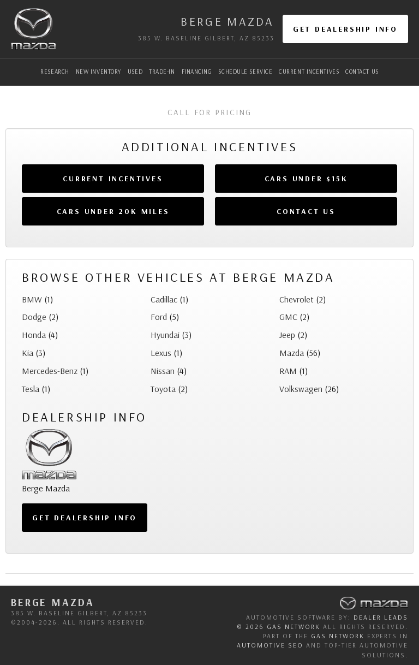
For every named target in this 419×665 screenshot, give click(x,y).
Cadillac (164, 299)
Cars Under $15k (306, 178)
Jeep (287, 334)
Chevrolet (296, 299)
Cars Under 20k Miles (113, 211)
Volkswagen (300, 388)
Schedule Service (245, 71)
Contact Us (362, 71)
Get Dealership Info (345, 29)
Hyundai (165, 334)
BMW (32, 299)
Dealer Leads (381, 617)
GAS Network (337, 636)
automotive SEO (270, 645)
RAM (288, 370)
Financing (197, 71)
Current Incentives (309, 71)
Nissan (163, 370)
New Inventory (98, 71)
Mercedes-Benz (49, 370)
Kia (27, 352)
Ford (159, 316)
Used (135, 71)
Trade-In (162, 71)
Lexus (161, 352)
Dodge (34, 316)
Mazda (291, 352)
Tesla (30, 388)
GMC (288, 316)
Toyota (163, 388)
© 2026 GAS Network (278, 626)
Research (54, 71)
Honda (34, 334)
